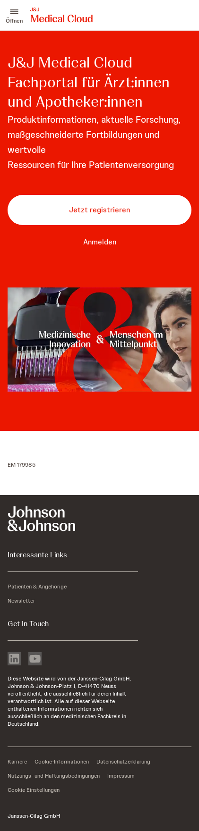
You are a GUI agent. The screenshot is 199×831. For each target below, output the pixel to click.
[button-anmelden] (99, 242)
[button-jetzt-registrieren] (99, 210)
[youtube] (35, 659)
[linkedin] (14, 659)
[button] (14, 15)
